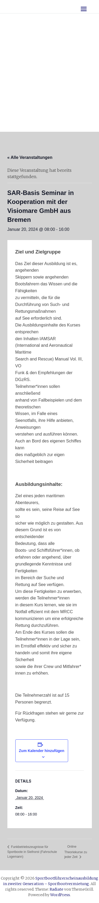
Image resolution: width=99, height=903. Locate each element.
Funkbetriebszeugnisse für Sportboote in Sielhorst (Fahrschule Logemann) (32, 852)
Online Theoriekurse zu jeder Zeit (75, 852)
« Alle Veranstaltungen (30, 157)
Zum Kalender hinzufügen (41, 751)
